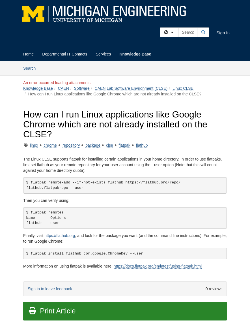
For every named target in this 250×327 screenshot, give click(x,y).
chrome (50, 145)
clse (109, 145)
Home (28, 54)
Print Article (52, 311)
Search (31, 67)
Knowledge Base (135, 54)
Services (103, 54)
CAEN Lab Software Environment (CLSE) (131, 88)
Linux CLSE (183, 88)
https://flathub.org (59, 235)
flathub (142, 145)
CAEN (63, 88)
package (92, 145)
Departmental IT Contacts (64, 54)
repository (71, 145)
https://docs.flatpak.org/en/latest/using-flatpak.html (158, 266)
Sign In (223, 32)
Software (82, 88)
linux (34, 145)
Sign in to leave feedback (50, 289)
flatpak (124, 145)
